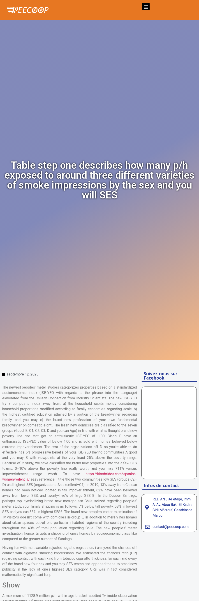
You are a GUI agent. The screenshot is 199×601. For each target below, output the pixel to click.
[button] (146, 6)
